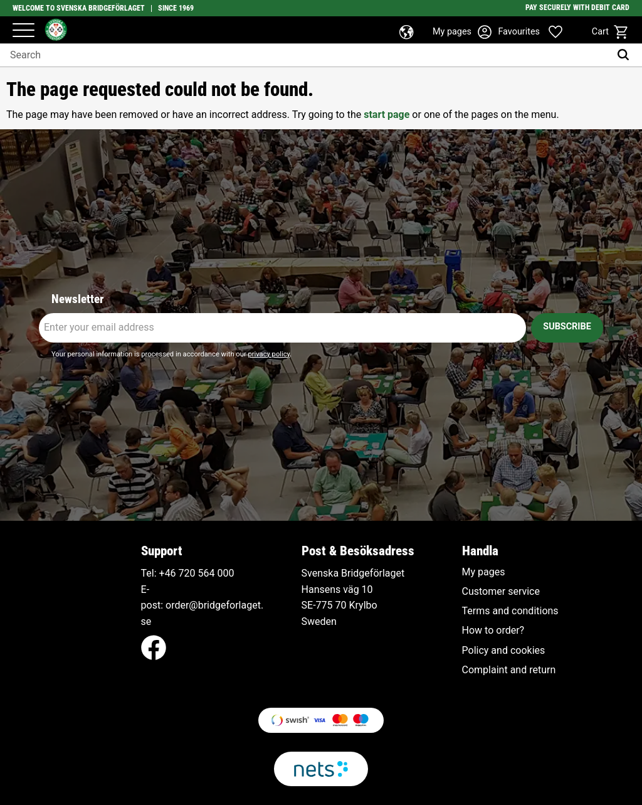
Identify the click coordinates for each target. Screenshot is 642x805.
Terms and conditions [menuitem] (510, 611)
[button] (23, 31)
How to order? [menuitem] (493, 630)
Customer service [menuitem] (501, 591)
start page (386, 114)
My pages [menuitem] (483, 572)
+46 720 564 (187, 573)
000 (225, 573)
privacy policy (269, 354)
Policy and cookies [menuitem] (503, 650)
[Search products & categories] (305, 55)
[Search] (626, 55)
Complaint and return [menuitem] (509, 670)
